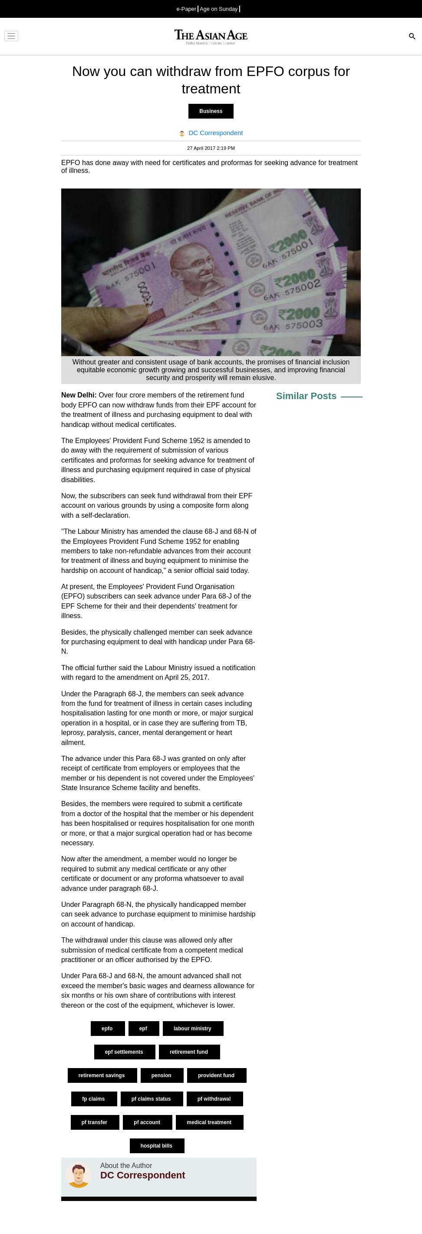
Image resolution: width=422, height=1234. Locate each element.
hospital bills (157, 1146)
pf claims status (152, 1099)
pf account (148, 1122)
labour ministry (193, 1029)
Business (210, 111)
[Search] (412, 37)
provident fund (217, 1075)
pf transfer (95, 1122)
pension (162, 1075)
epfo (108, 1029)
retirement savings (102, 1075)
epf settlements (125, 1052)
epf (143, 1029)
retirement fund (189, 1052)
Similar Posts (306, 395)
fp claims (94, 1099)
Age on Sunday (219, 9)
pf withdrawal (215, 1099)
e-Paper (186, 9)
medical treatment (210, 1122)
